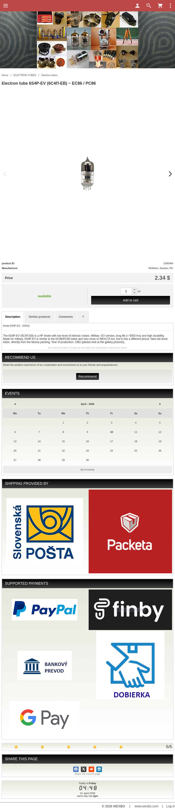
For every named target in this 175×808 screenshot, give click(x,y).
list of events (87, 469)
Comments (66, 316)
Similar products (39, 316)
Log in (170, 806)
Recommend (87, 376)
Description (12, 316)
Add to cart (130, 300)
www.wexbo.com (146, 806)
